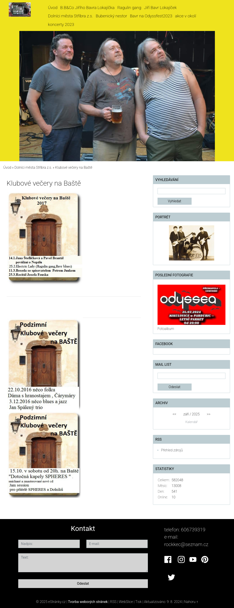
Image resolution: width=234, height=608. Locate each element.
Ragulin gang (129, 7)
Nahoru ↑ (191, 602)
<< (174, 414)
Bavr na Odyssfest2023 (151, 15)
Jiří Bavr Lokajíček (160, 7)
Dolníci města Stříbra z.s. (70, 15)
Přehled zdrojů (172, 450)
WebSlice (126, 602)
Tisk (138, 602)
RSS (113, 602)
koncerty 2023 (61, 24)
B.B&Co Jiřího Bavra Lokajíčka (87, 7)
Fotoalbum (166, 329)
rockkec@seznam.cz (186, 544)
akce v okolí (185, 15)
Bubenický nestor (111, 15)
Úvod (52, 7)
